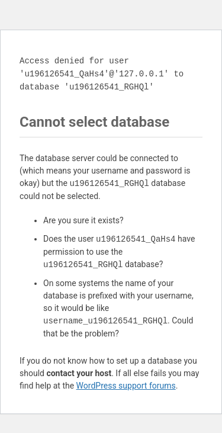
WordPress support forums (126, 385)
